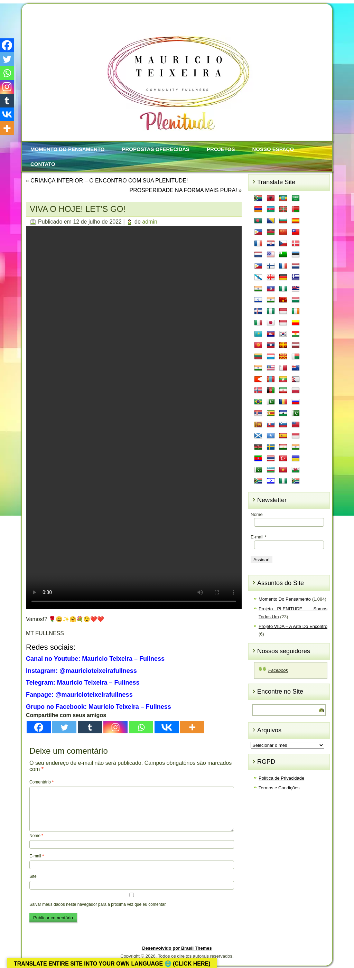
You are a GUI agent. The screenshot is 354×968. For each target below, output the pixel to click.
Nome (36, 835)
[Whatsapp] (141, 727)
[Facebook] (39, 727)
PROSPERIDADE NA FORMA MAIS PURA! (183, 190)
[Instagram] (115, 727)
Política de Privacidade (281, 778)
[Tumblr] (90, 727)
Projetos (221, 149)
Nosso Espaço (273, 149)
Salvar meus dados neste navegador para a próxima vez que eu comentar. (98, 904)
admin (149, 222)
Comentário (41, 782)
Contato (42, 164)
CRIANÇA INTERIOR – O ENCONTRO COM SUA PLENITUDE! (109, 181)
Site (33, 876)
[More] (192, 727)
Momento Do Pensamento (67, 149)
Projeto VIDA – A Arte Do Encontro (293, 626)
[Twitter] (64, 727)
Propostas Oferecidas (155, 149)
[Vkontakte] (167, 727)
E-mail (36, 856)
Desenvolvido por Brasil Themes (177, 948)
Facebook (278, 670)
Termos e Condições (279, 787)
